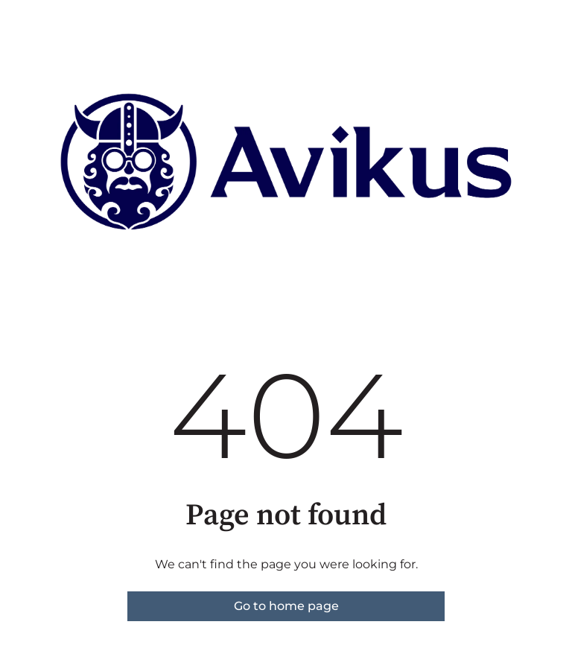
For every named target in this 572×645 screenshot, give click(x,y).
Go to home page (286, 606)
